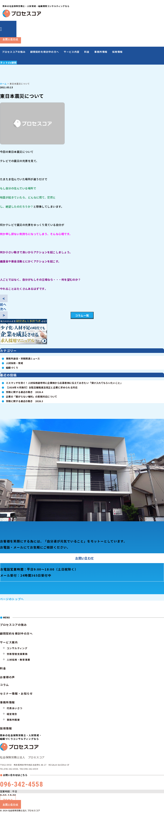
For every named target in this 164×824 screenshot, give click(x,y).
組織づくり (12, 367)
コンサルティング (17, 648)
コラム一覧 (82, 315)
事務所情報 (100, 51)
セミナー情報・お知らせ (16, 693)
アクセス (8, 800)
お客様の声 (7, 677)
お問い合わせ (10, 39)
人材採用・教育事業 (18, 659)
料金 (87, 51)
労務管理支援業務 (17, 654)
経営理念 (12, 714)
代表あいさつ (14, 708)
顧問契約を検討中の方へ (44, 51)
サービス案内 (9, 642)
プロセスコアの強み (14, 51)
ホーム (3, 83)
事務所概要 (13, 719)
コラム (4, 685)
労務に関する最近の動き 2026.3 (24, 401)
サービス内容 (71, 51)
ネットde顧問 (8, 62)
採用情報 (117, 51)
